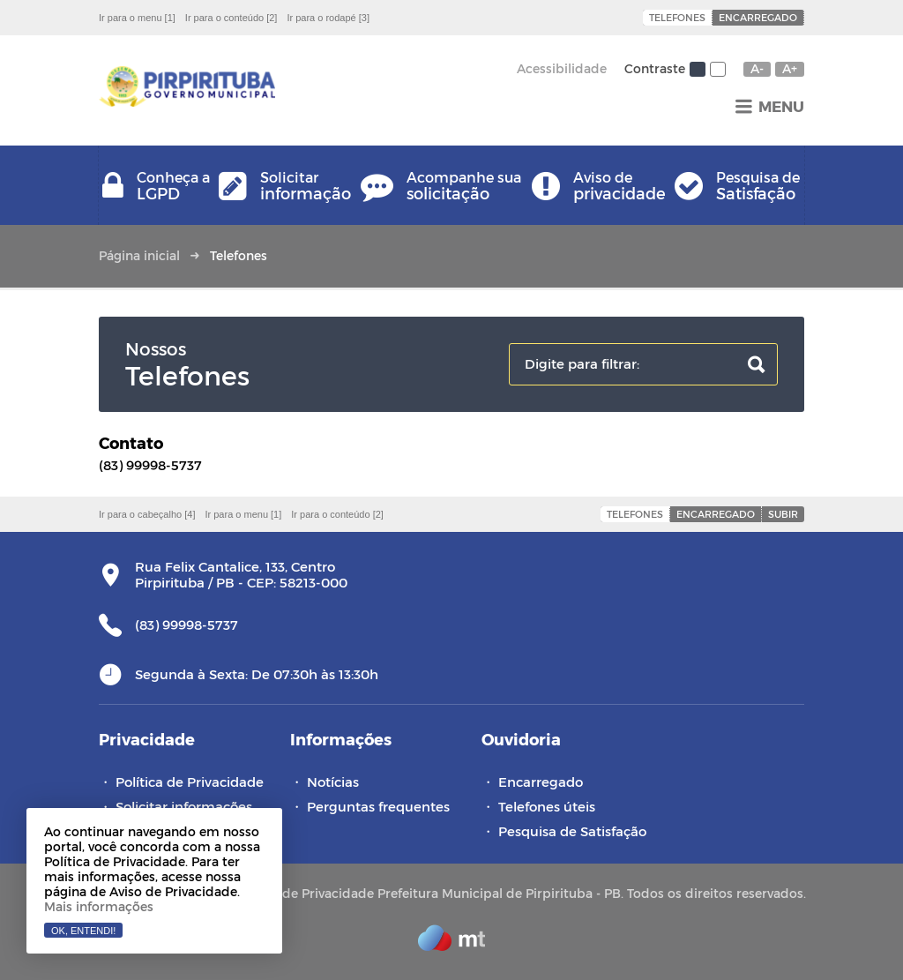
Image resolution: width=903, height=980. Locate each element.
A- (757, 69)
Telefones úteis (546, 806)
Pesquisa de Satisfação (572, 831)
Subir (783, 514)
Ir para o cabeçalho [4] (147, 514)
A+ (789, 69)
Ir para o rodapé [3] (328, 17)
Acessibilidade (562, 68)
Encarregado (758, 17)
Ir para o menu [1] (137, 17)
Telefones (677, 17)
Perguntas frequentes (378, 806)
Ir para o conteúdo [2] (231, 17)
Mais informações (98, 906)
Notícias (333, 781)
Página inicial (139, 255)
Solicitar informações (184, 806)
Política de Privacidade (190, 781)
